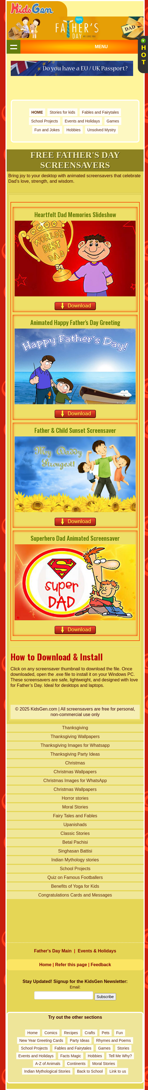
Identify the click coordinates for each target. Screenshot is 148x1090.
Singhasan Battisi (75, 851)
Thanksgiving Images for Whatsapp (75, 745)
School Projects (44, 121)
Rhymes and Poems (113, 1040)
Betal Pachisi (75, 842)
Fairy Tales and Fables (75, 815)
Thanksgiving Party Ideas (75, 754)
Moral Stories (75, 807)
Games (113, 121)
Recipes (71, 1033)
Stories (123, 1048)
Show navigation (13, 47)
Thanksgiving (75, 727)
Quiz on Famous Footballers (75, 877)
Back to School (90, 1071)
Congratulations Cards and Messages (75, 895)
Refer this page (71, 964)
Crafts (90, 1033)
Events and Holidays (82, 121)
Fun (119, 1033)
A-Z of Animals (47, 1063)
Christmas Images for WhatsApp (75, 780)
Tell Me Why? (120, 1056)
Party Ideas (79, 1040)
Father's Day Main (52, 951)
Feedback (101, 964)
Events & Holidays (97, 951)
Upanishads (75, 824)
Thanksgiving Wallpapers (74, 736)
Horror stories (75, 798)
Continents (76, 1063)
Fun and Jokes (47, 130)
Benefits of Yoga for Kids (75, 886)
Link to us (117, 1071)
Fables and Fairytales (100, 112)
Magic (76, 1056)
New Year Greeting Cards (41, 1040)
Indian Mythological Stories (47, 1071)
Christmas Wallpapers (75, 771)
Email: (75, 987)
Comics (50, 1033)
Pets (105, 1033)
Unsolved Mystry (101, 130)
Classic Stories (75, 833)
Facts (65, 1056)
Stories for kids (62, 112)
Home (45, 964)
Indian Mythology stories (75, 859)
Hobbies (73, 130)
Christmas (75, 763)
